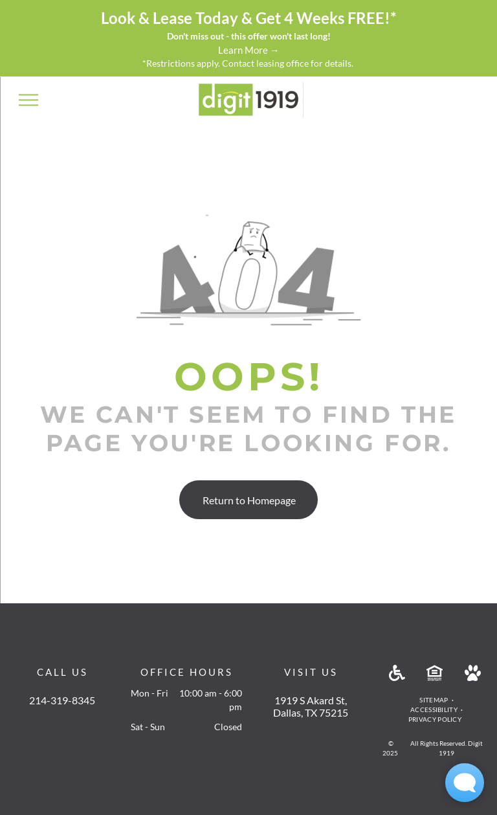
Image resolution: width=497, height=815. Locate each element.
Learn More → (249, 50)
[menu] (28, 100)
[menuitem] (434, 700)
